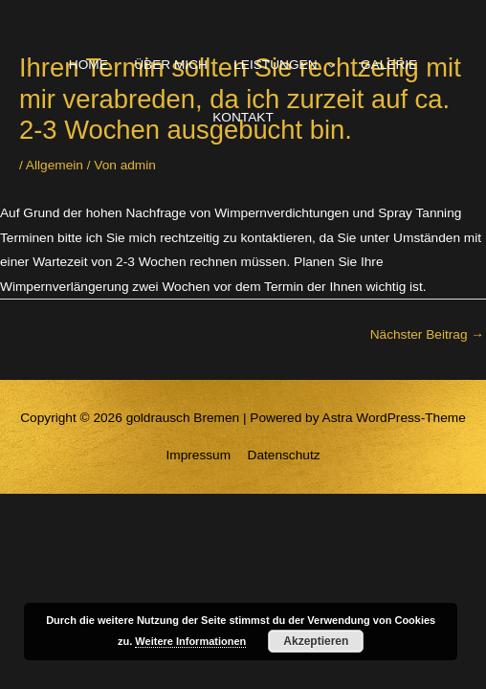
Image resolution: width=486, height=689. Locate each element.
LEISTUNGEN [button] (275, 64)
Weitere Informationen (190, 641)
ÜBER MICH (171, 64)
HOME (88, 64)
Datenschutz (284, 455)
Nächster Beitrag (427, 334)
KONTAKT (243, 117)
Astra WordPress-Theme (394, 418)
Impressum (198, 455)
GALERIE (389, 64)
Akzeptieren (315, 641)
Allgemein (54, 165)
